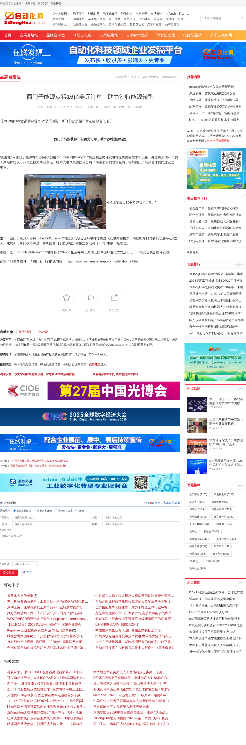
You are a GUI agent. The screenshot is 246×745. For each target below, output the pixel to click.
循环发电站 (25, 331)
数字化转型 (110, 13)
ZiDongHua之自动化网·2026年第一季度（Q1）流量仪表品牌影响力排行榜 (61, 712)
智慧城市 (197, 553)
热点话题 (193, 388)
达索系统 (79, 19)
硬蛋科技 (129, 19)
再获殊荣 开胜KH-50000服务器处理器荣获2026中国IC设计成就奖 (54, 672)
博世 (117, 19)
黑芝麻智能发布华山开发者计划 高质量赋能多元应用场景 (136, 613)
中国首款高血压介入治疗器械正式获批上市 (126, 630)
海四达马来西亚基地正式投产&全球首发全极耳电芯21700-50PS (139, 689)
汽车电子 (141, 13)
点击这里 (94, 364)
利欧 (180, 19)
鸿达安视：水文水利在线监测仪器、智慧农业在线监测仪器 (37, 374)
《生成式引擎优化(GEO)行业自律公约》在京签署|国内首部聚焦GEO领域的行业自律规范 (71, 701)
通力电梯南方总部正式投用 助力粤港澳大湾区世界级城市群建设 (139, 683)
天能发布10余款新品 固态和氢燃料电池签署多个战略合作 (48, 695)
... (188, 13)
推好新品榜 (192, 35)
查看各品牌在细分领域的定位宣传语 (116, 374)
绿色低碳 (43, 331)
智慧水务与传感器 (20, 596)
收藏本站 (30, 3)
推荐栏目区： (61, 24)
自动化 (193, 531)
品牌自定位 (55, 35)
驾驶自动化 (166, 35)
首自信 (158, 19)
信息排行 (193, 264)
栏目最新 (193, 582)
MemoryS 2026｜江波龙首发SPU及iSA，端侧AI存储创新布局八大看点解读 (148, 695)
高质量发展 (224, 494)
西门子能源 (135, 107)
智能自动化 (137, 24)
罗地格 (170, 19)
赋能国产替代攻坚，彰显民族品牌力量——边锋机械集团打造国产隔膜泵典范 (63, 724)
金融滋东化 (98, 24)
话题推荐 (193, 485)
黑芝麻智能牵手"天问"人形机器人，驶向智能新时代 (38, 465)
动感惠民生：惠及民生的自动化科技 (213, 208)
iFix (181, 13)
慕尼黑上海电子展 (99, 19)
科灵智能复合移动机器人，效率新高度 (215, 307)
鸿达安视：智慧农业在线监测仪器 (212, 93)
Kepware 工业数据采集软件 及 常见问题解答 (39, 630)
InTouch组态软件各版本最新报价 (211, 86)
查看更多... (194, 252)
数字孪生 (79, 13)
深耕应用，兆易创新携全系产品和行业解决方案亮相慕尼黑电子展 (54, 607)
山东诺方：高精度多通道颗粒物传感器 (215, 106)
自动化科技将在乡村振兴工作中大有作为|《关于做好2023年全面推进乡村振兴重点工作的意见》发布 (168, 647)
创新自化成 (82, 35)
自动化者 (197, 568)
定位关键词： (61, 13)
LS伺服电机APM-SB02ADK (115, 624)
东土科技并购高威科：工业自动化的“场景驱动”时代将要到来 (51, 601)
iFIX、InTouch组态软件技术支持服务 (214, 119)
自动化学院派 (137, 35)
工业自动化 (226, 538)
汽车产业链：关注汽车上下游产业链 (213, 234)
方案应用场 (109, 35)
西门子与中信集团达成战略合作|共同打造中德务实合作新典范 (138, 724)
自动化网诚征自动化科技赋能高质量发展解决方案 (131, 601)
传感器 (197, 509)
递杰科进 (144, 19)
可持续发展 (222, 509)
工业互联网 (199, 524)
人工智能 (198, 494)
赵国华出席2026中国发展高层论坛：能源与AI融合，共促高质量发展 (142, 712)
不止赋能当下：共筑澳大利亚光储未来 (121, 706)
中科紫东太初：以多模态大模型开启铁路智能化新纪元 (134, 596)
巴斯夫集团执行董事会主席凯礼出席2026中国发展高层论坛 (50, 718)
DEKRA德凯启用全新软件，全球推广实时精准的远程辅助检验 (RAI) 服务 (146, 678)
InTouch (171, 13)
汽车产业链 (154, 24)
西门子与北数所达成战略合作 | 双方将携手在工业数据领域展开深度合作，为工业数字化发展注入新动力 (82, 689)
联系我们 (55, 3)
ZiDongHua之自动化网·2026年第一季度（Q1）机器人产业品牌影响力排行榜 (148, 718)
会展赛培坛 (29, 35)
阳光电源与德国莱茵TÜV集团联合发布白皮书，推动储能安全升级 (54, 706)
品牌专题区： (61, 19)
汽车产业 (223, 546)
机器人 (197, 501)
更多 (239, 264)
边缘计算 (94, 13)
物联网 (224, 524)
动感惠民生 (80, 24)
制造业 (211, 531)
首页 (7, 35)
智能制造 (126, 13)
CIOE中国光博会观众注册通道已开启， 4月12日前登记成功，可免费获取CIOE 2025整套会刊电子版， (214, 135)
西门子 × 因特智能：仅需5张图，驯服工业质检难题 (44, 683)
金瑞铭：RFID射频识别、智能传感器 (214, 113)
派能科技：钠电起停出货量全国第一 (213, 599)
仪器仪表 (213, 561)
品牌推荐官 (172, 24)
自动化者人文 (117, 24)
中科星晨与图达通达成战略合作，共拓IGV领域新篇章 (39, 460)
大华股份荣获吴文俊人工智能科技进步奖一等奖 (127, 672)
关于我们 (43, 3)
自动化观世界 (150, 77)
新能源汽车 (199, 538)
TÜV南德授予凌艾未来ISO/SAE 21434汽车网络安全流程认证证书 (54, 678)
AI (193, 561)
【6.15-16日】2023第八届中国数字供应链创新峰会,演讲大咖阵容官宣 (57, 624)
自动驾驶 (156, 13)
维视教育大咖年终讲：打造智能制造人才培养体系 (43, 636)
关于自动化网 (221, 35)
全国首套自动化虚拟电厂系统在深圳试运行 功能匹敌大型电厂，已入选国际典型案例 (68, 647)
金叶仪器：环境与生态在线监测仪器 (213, 100)
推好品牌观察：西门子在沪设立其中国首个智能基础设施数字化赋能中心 (59, 613)
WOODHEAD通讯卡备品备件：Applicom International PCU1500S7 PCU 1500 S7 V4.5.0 (71, 619)
